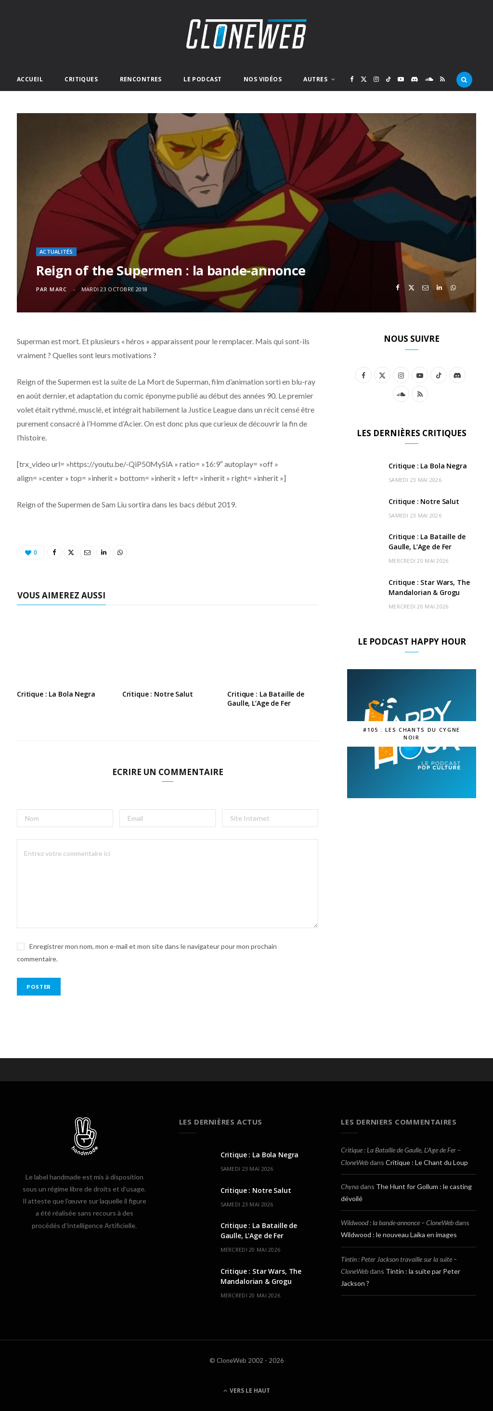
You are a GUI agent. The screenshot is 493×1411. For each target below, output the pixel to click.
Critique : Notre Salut (157, 694)
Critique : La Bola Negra (56, 694)
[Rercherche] (464, 79)
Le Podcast (202, 79)
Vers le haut (246, 1390)
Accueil (30, 79)
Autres (315, 79)
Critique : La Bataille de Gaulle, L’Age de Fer (265, 698)
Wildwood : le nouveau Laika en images (399, 1234)
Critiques (81, 79)
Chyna (350, 1186)
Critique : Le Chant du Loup (427, 1162)
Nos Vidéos (263, 79)
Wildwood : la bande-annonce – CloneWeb (397, 1222)
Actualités (56, 251)
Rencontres (141, 79)
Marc (58, 289)
